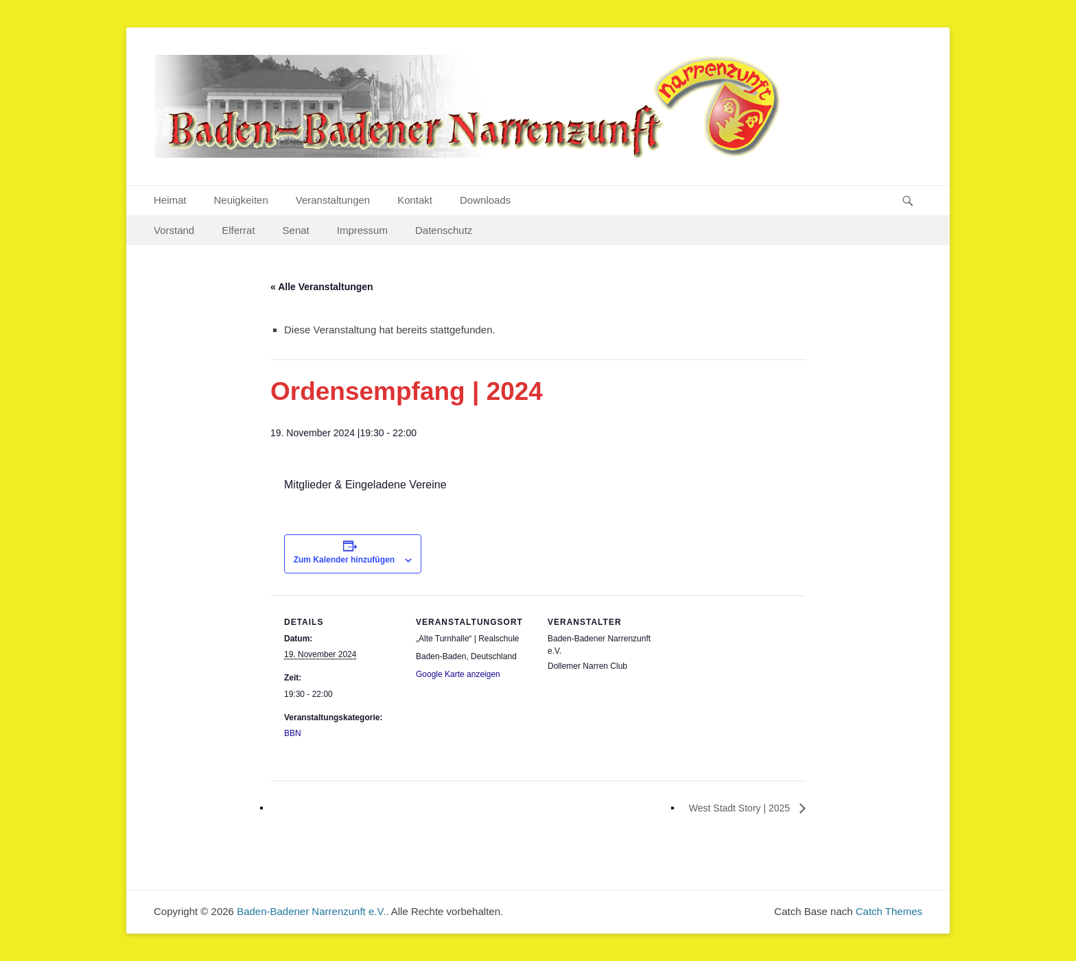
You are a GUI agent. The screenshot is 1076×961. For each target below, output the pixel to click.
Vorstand (174, 230)
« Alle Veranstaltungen (321, 286)
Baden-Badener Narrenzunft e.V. (311, 911)
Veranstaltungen (333, 200)
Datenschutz (443, 230)
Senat (296, 230)
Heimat (170, 200)
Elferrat (238, 230)
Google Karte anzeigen (458, 674)
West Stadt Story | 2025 (741, 808)
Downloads (485, 200)
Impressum (362, 230)
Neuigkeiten (241, 200)
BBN (292, 733)
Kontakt (414, 200)
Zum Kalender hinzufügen (344, 560)
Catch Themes (889, 911)
